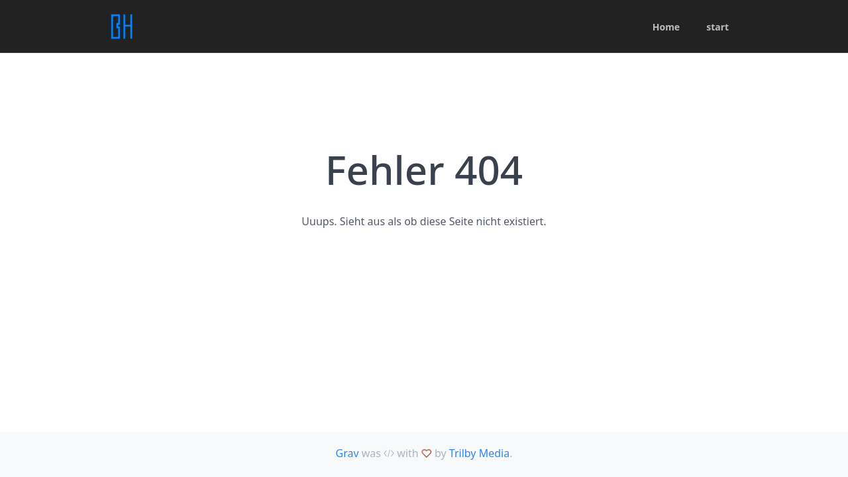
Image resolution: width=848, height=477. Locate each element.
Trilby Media (479, 453)
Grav (347, 453)
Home (666, 27)
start (717, 27)
